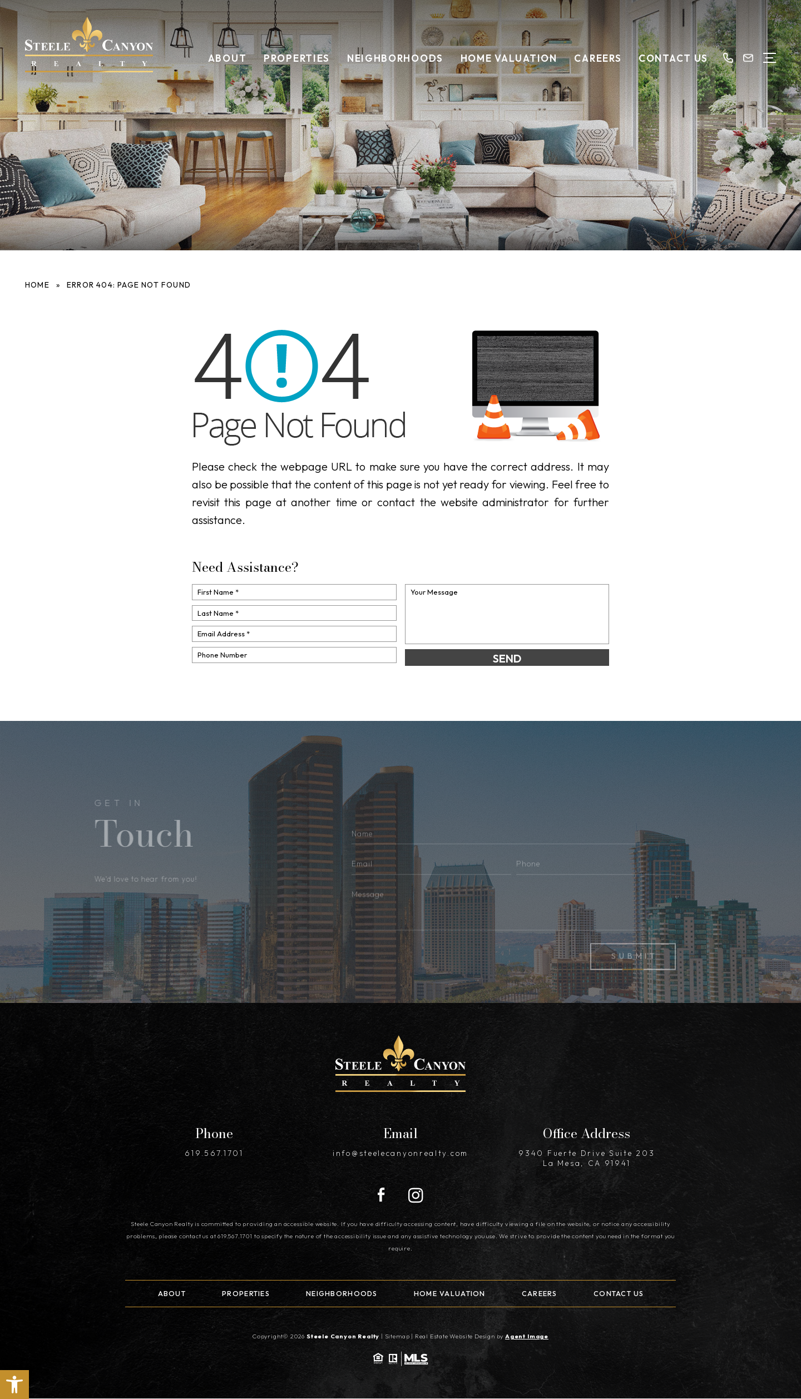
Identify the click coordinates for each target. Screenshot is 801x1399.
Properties (297, 58)
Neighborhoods (395, 58)
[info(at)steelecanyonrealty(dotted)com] (748, 58)
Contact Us (673, 58)
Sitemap (397, 1336)
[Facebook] (381, 1195)
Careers (597, 58)
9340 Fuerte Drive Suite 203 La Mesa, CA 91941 (586, 1158)
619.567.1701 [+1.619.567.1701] (214, 1153)
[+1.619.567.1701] (728, 58)
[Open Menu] (769, 58)
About (227, 58)
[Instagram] (415, 1195)
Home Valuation (509, 58)
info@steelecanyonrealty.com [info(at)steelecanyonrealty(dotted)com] (400, 1153)
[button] (14, 1384)
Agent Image (526, 1336)
